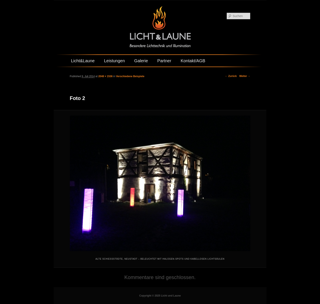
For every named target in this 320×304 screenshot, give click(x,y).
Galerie (141, 60)
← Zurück (231, 76)
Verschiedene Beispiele (130, 76)
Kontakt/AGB (193, 60)
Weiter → (244, 76)
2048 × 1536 (105, 76)
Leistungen (114, 60)
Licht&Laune (83, 60)
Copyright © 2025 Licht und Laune (160, 295)
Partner (164, 60)
